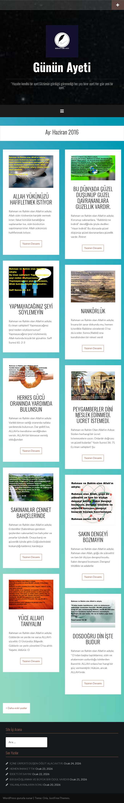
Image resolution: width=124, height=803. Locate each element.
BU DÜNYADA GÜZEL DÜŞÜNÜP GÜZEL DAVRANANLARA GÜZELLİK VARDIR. (93, 197)
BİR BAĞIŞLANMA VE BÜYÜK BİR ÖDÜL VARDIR (39, 779)
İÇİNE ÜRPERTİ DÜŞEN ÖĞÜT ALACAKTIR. (36, 763)
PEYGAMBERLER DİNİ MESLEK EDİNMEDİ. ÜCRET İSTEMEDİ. (93, 415)
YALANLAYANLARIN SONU (26, 784)
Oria (45, 798)
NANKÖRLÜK (93, 311)
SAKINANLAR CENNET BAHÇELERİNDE (31, 512)
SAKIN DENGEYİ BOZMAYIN (93, 537)
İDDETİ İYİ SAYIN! (21, 774)
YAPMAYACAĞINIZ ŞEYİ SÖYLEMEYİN (31, 309)
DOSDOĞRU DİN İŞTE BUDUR (93, 639)
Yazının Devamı (31, 243)
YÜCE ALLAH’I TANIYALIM (31, 621)
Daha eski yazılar (17, 708)
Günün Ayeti (62, 67)
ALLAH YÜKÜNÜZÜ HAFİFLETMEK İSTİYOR (31, 199)
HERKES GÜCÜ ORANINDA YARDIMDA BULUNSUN (31, 403)
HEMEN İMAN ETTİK (22, 768)
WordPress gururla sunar (18, 798)
